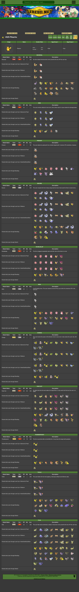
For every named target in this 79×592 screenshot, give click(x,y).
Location (55, 37)
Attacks (59, 37)
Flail (3, 524)
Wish (3, 289)
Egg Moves (67, 37)
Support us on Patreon (39, 578)
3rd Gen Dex (71, 37)
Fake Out (4, 391)
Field (49, 48)
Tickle (3, 476)
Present (3, 145)
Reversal (4, 59)
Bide (3, 107)
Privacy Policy (44, 575)
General (50, 37)
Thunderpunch (5, 439)
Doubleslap (4, 251)
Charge (3, 337)
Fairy (64, 48)
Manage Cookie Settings (55, 575)
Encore (3, 187)
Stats (63, 37)
